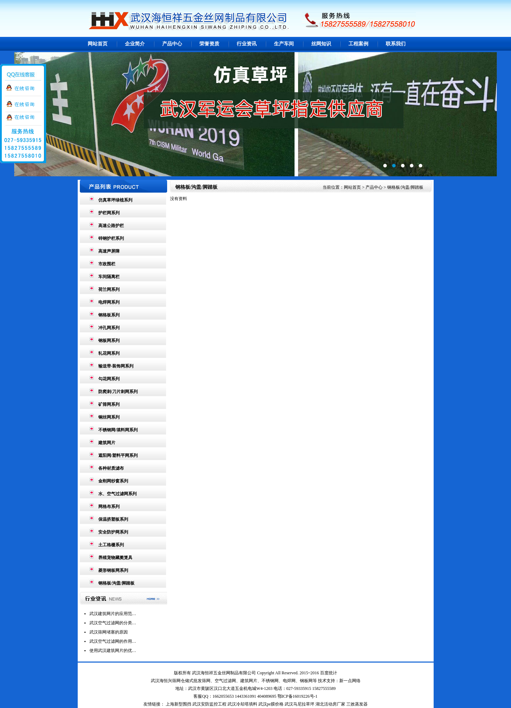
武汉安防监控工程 (209, 704)
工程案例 (358, 43)
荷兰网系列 (109, 289)
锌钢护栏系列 (111, 238)
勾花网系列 (109, 378)
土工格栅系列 (111, 544)
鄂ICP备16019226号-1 (298, 696)
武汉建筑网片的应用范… (112, 613)
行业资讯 (247, 43)
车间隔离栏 (109, 276)
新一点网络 (350, 680)
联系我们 (396, 43)
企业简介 (135, 43)
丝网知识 (321, 43)
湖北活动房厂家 (330, 704)
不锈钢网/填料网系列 (118, 429)
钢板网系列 (109, 340)
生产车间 (284, 43)
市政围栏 (106, 263)
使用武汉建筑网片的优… (112, 650)
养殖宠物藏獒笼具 (115, 557)
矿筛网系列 (109, 404)
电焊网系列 (109, 302)
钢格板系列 (109, 314)
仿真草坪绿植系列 (115, 200)
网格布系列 (109, 506)
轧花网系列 (109, 353)
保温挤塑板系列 (113, 519)
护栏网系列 (109, 212)
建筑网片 (106, 442)
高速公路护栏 (111, 225)
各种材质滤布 (111, 468)
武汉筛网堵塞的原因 (108, 632)
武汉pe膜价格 (271, 704)
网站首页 (98, 43)
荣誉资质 (209, 43)
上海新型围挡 (178, 704)
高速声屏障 (109, 251)
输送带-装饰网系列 (116, 366)
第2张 (255, 114)
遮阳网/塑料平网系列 (118, 455)
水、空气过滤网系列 (117, 493)
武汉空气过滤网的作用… (112, 641)
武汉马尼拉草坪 (299, 704)
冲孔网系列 (109, 327)
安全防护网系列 (113, 532)
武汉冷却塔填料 (242, 704)
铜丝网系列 (109, 417)
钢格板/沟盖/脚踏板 (116, 583)
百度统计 (328, 672)
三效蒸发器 (357, 704)
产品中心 (172, 43)
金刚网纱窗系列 (113, 481)
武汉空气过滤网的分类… (112, 622)
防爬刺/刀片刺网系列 (118, 391)
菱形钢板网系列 (113, 570)
